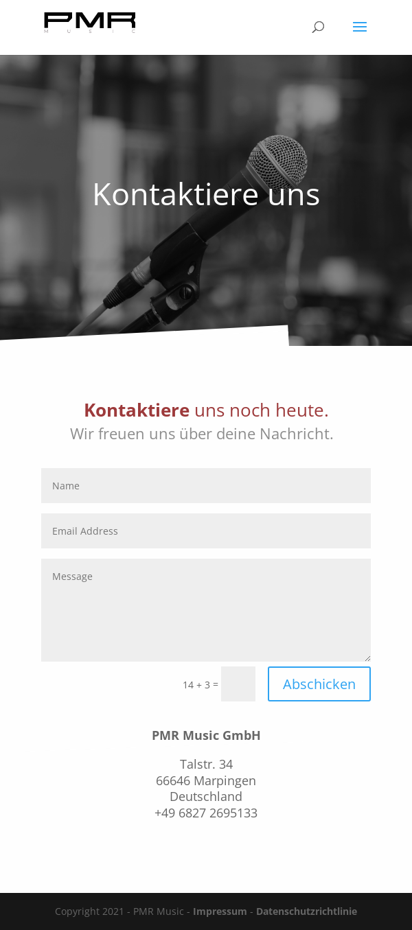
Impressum (220, 911)
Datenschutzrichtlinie (306, 911)
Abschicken (319, 684)
